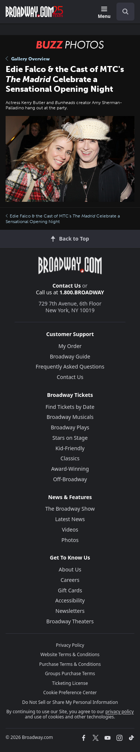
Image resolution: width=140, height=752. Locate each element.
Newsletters (70, 610)
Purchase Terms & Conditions (70, 664)
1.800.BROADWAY (81, 292)
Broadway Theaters (70, 621)
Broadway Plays (70, 427)
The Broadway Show (70, 508)
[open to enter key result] (125, 12)
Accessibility (70, 600)
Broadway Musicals (70, 416)
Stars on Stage (70, 437)
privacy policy (119, 711)
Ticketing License (70, 683)
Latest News (70, 519)
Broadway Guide (70, 356)
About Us (70, 569)
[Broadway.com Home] (34, 11)
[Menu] (104, 13)
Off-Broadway (70, 479)
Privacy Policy (70, 645)
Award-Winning (70, 468)
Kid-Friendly (70, 448)
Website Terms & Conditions (69, 654)
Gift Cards (70, 590)
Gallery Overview (28, 59)
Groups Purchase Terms (70, 673)
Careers (69, 579)
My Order (69, 346)
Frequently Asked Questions (70, 366)
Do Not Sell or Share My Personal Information (70, 702)
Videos (70, 529)
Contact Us (67, 285)
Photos (70, 539)
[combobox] (122, 12)
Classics (70, 458)
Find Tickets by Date (70, 406)
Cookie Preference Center (70, 692)
